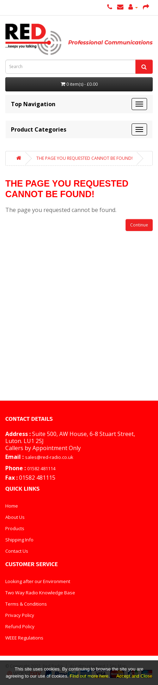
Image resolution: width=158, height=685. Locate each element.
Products (14, 528)
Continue (139, 225)
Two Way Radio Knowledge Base (40, 592)
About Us (15, 517)
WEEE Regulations (24, 638)
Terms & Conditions (26, 604)
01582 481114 (41, 468)
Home (11, 506)
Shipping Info (19, 540)
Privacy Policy (19, 615)
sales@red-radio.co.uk (49, 457)
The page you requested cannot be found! (84, 158)
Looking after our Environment (37, 581)
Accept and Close (134, 676)
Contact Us (16, 551)
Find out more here (89, 676)
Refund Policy (20, 626)
